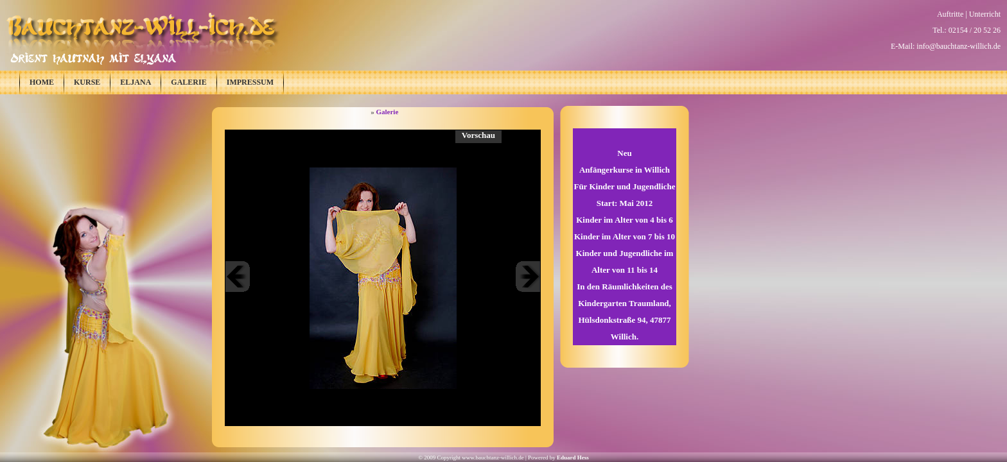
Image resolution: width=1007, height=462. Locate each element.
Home (42, 82)
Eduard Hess (573, 457)
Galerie (188, 82)
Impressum (250, 82)
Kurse (87, 82)
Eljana (135, 82)
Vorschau (478, 135)
